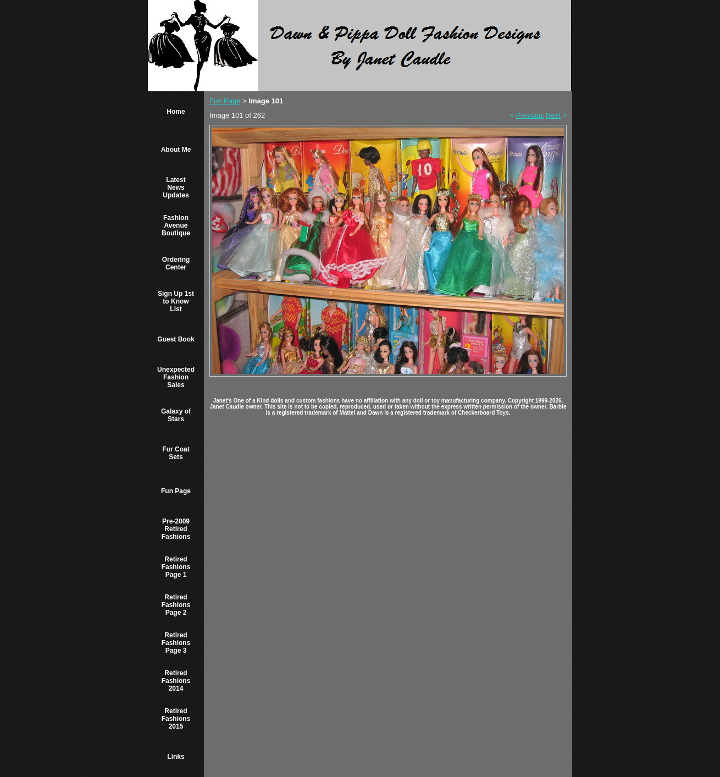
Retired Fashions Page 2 (176, 604)
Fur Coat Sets (175, 453)
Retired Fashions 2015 (176, 718)
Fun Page (176, 491)
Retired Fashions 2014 (176, 680)
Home (176, 111)
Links (175, 757)
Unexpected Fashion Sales (176, 377)
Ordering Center (176, 263)
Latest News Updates (176, 187)
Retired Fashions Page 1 (176, 566)
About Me (176, 149)
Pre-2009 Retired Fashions (176, 529)
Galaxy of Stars (176, 415)
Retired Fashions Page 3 (176, 642)
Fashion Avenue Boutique (176, 225)
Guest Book (175, 339)
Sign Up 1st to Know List (176, 301)
